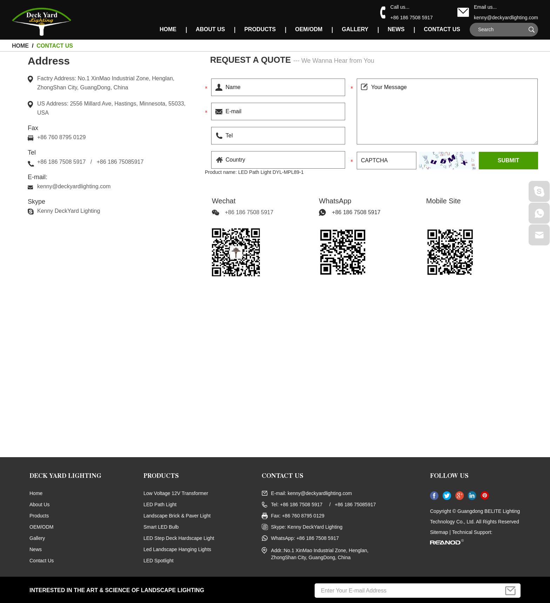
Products (260, 29)
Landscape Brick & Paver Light (176, 516)
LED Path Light (159, 504)
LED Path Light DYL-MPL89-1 (271, 172)
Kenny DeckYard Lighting (68, 211)
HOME (168, 29)
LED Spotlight (158, 560)
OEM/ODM (308, 29)
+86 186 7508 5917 (356, 212)
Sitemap (439, 532)
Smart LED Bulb (161, 527)
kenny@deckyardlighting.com (506, 17)
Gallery (355, 29)
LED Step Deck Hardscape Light (178, 538)
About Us (210, 29)
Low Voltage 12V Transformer (175, 493)
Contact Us (442, 29)
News (396, 29)
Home (35, 493)
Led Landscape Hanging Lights (177, 549)
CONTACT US (282, 477)
